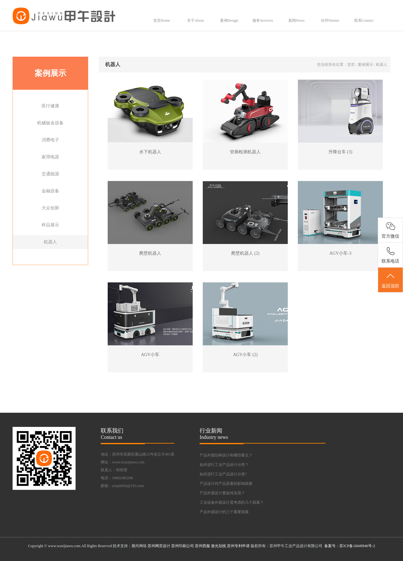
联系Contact (363, 20)
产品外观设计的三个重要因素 (224, 512)
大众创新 (50, 208)
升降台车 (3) (340, 152)
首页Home (161, 20)
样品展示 (50, 225)
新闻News (296, 20)
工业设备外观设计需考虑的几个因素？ (232, 502)
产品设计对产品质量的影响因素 (226, 483)
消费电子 (50, 140)
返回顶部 (390, 280)
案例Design (229, 20)
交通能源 (50, 174)
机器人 (50, 242)
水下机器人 (150, 152)
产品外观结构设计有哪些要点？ (226, 455)
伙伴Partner (330, 20)
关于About (195, 20)
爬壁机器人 (150, 253)
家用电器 (50, 157)
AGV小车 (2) (245, 354)
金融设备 (50, 191)
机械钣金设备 (50, 123)
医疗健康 (50, 106)
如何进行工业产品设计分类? (223, 474)
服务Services (263, 20)
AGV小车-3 (340, 253)
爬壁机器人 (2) (245, 253)
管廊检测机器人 (245, 152)
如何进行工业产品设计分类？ (224, 464)
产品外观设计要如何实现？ (222, 493)
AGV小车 (150, 354)
